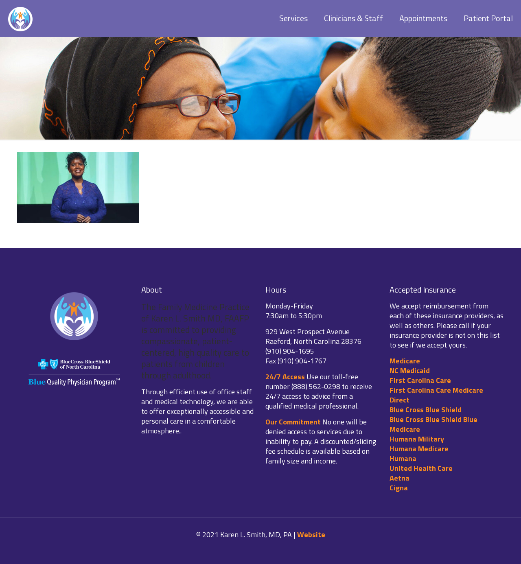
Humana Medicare (419, 448)
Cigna (399, 487)
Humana (403, 458)
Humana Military (417, 438)
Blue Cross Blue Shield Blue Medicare (433, 424)
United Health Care (421, 468)
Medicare (405, 360)
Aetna (399, 477)
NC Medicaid (410, 370)
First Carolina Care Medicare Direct (436, 395)
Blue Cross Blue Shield (426, 409)
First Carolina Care (420, 380)
